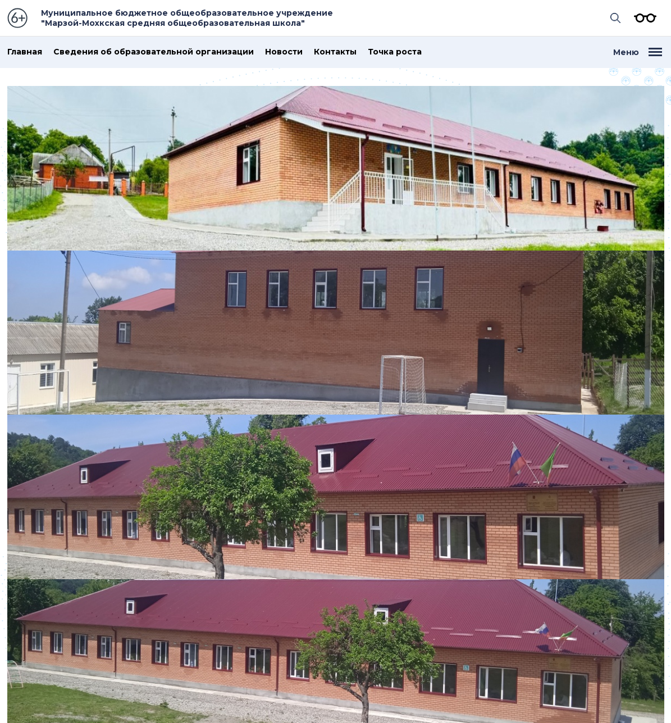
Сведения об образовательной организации (153, 52)
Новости (284, 52)
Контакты (335, 52)
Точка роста (395, 52)
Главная (24, 52)
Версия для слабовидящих (642, 18)
